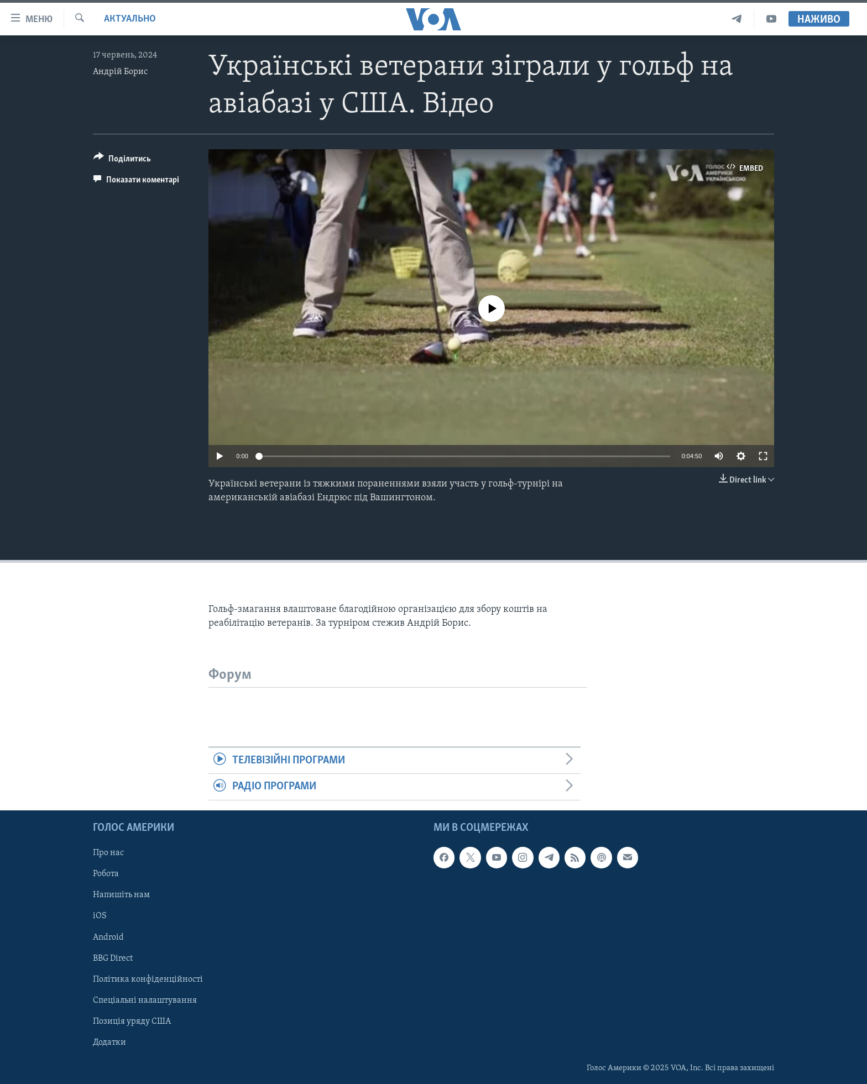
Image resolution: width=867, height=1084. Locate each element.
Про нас (108, 853)
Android (108, 937)
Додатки (109, 1042)
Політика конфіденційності (148, 979)
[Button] (122, 160)
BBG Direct (113, 958)
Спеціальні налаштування (145, 1000)
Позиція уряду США (132, 1021)
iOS (100, 916)
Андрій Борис (120, 71)
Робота (106, 874)
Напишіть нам (121, 895)
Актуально (130, 19)
